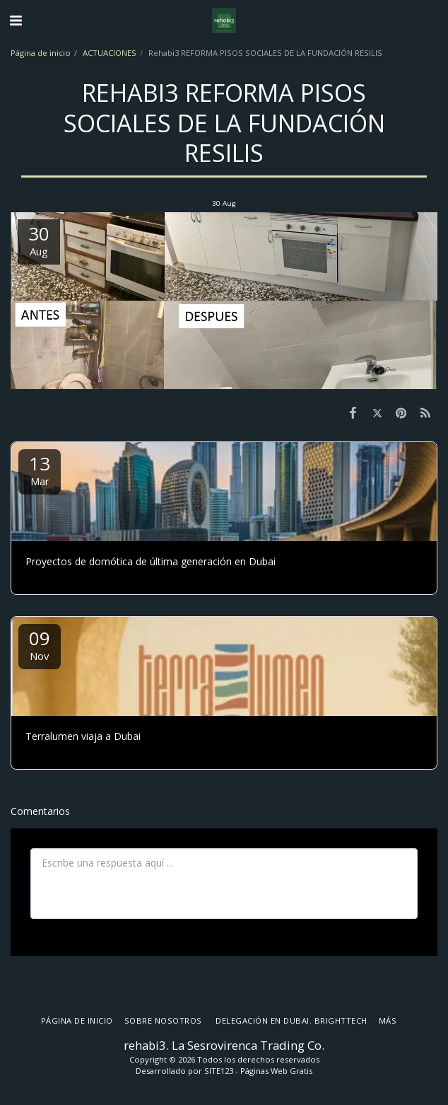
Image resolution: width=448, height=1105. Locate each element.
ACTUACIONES (109, 52)
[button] (16, 20)
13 (39, 469)
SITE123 (218, 1070)
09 (39, 644)
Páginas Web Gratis (276, 1070)
